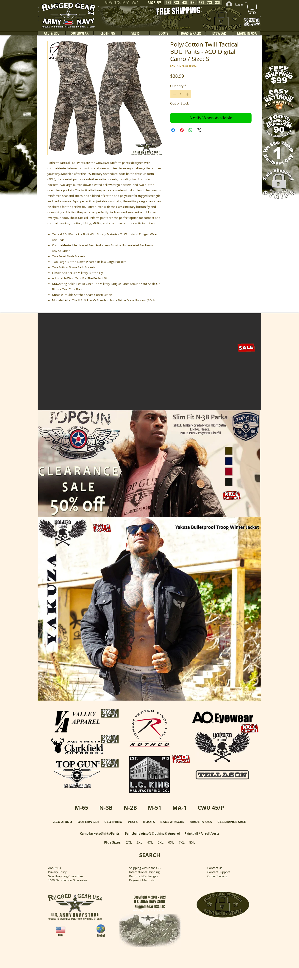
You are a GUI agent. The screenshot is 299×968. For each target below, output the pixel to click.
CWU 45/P (211, 807)
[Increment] (188, 94)
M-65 (81, 807)
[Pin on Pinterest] (182, 130)
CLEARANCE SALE (231, 821)
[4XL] (185, 2)
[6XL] (201, 2)
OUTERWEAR (88, 821)
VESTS (133, 821)
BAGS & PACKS (172, 821)
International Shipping (144, 872)
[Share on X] (199, 130)
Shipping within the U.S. (145, 868)
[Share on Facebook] (173, 130)
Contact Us (214, 868)
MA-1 (179, 807)
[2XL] (168, 2)
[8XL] (218, 2)
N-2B (130, 807)
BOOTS (149, 821)
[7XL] (210, 2)
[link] (252, 8)
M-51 (154, 807)
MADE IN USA (201, 821)
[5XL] (193, 2)
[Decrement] (174, 94)
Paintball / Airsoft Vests (202, 833)
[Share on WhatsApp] (190, 130)
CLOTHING (113, 821)
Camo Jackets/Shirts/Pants (99, 833)
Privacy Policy (57, 872)
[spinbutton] (181, 94)
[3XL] (177, 2)
